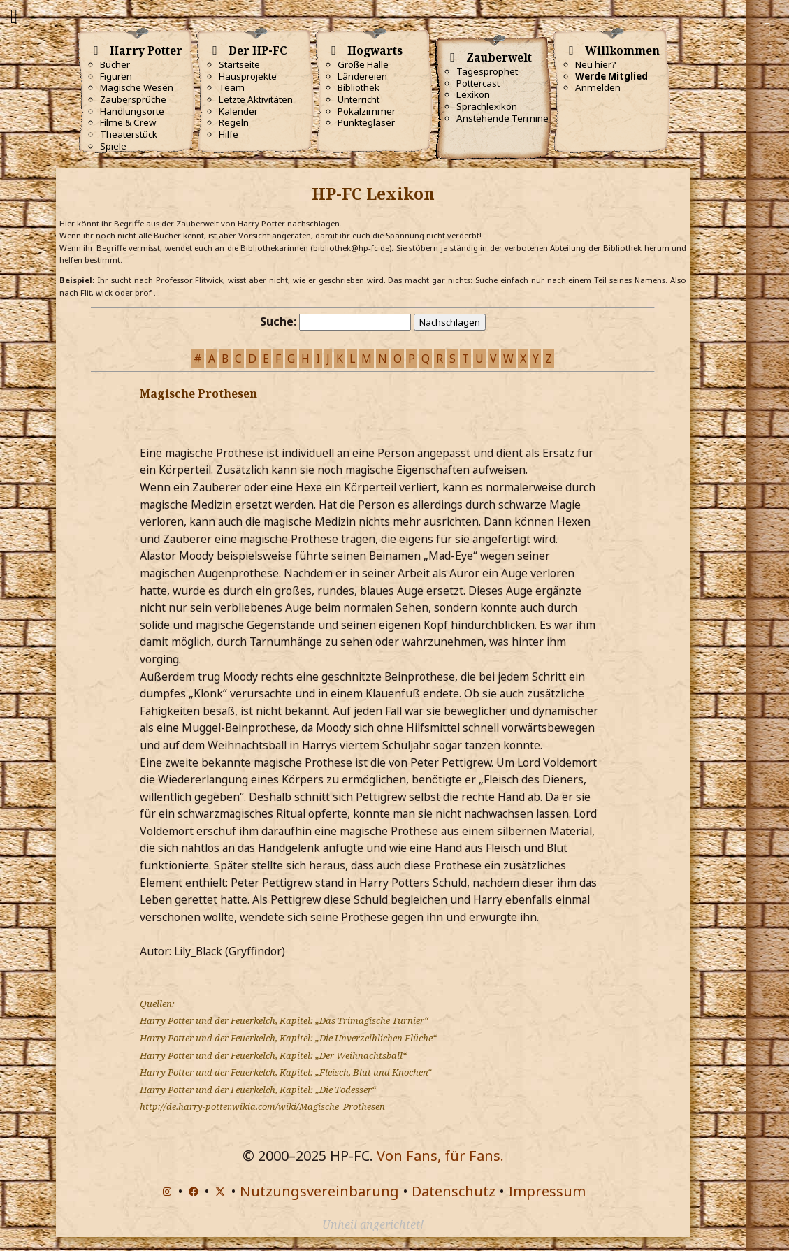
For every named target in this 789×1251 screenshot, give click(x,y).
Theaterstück (128, 134)
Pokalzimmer (367, 111)
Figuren (116, 76)
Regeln (234, 122)
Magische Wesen (136, 87)
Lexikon (473, 94)
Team (232, 87)
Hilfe (228, 134)
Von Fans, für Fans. (440, 1155)
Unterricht (358, 99)
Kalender (238, 111)
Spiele (113, 146)
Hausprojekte (248, 76)
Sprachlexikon (486, 106)
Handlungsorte (132, 111)
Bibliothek (358, 87)
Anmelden (598, 87)
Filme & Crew (128, 122)
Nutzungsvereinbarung (319, 1191)
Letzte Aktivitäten (256, 99)
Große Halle (363, 64)
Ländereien (362, 76)
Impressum (547, 1191)
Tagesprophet (487, 71)
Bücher (115, 64)
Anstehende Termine (502, 118)
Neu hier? (595, 64)
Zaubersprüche (133, 99)
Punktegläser (366, 122)
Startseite (239, 64)
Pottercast (478, 83)
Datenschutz (453, 1191)
